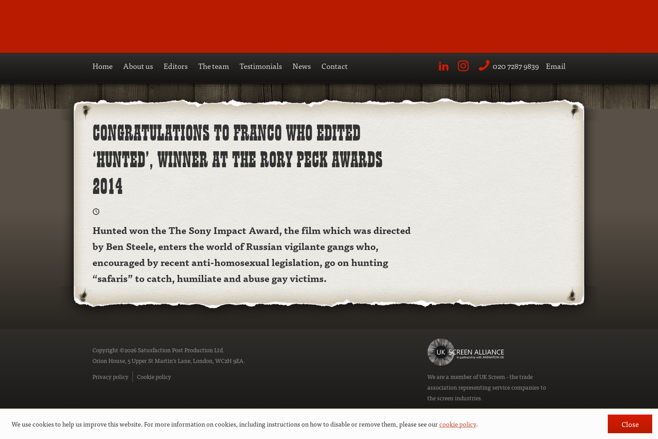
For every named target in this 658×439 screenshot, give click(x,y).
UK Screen (492, 376)
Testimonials (261, 66)
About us (138, 66)
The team (213, 66)
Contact (334, 66)
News (302, 66)
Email (556, 66)
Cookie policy (154, 376)
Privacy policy (110, 376)
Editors (176, 66)
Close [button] (630, 424)
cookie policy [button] (457, 423)
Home (102, 66)
